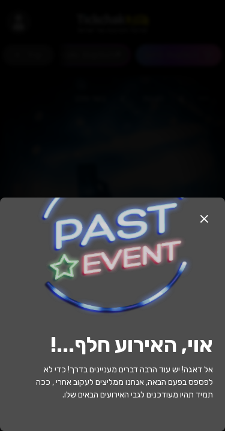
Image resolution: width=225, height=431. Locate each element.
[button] (204, 218)
